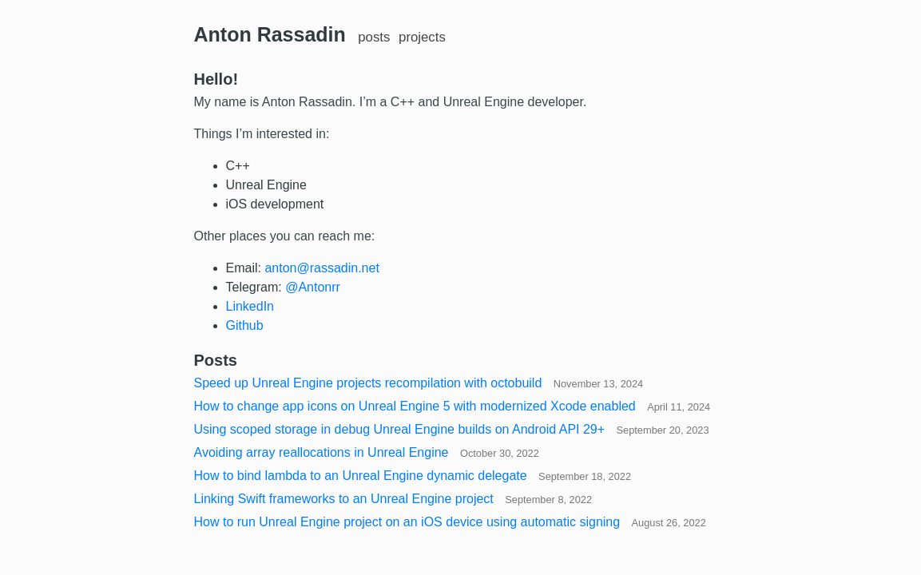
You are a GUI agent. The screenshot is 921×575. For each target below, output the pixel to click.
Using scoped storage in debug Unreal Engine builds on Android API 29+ (451, 429)
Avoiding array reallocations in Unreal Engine (366, 452)
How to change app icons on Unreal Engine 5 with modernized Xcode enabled (452, 406)
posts (374, 37)
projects (422, 37)
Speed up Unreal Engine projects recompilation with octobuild (419, 383)
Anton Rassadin (270, 34)
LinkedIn (250, 306)
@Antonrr (312, 287)
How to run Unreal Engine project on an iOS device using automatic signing (450, 522)
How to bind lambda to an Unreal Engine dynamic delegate (413, 475)
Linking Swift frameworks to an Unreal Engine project (393, 499)
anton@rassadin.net (321, 268)
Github (245, 325)
